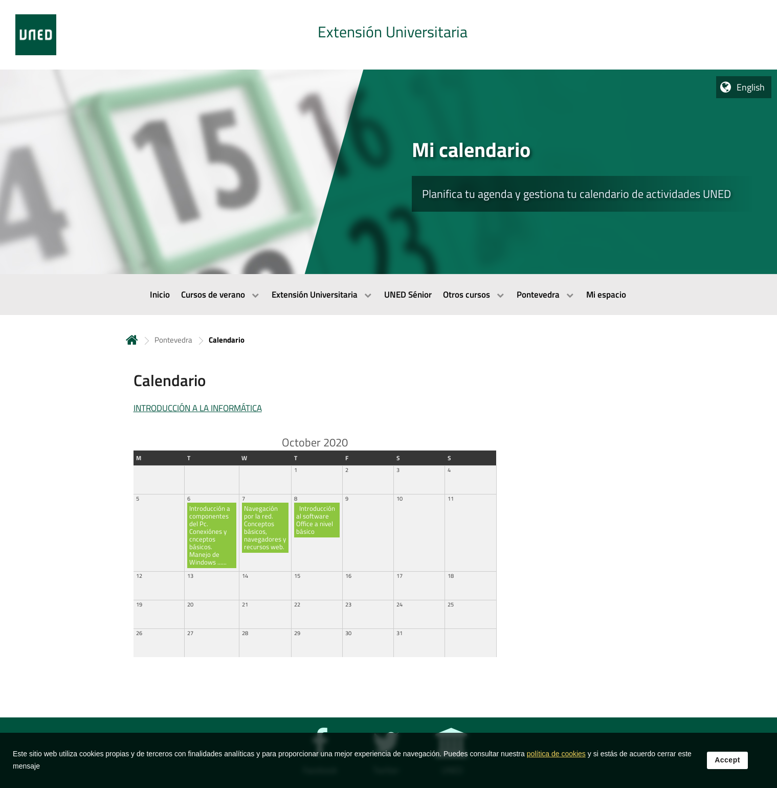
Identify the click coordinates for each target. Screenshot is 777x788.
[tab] (388, 35)
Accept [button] (727, 765)
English (751, 87)
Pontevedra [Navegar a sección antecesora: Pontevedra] (173, 340)
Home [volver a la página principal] (132, 339)
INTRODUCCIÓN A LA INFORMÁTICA (198, 408)
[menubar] (388, 294)
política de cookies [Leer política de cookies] (556, 759)
